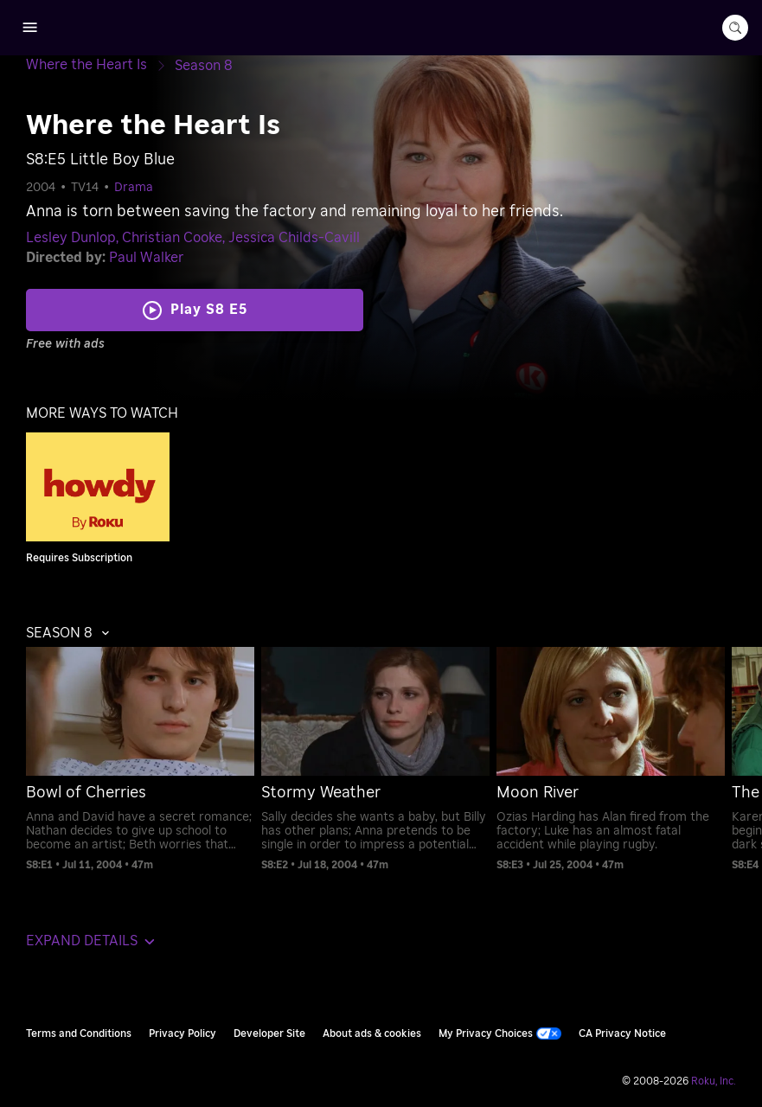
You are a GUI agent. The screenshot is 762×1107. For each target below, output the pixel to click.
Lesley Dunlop (71, 238)
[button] (72, 633)
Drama (133, 188)
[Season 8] (204, 66)
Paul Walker (146, 258)
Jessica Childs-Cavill (294, 238)
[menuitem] (136, 759)
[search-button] (735, 28)
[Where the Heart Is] (100, 65)
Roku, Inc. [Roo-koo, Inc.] (713, 1081)
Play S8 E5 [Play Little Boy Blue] (208, 310)
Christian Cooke (172, 238)
